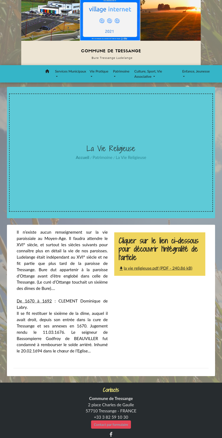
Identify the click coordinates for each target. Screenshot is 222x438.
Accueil (82, 157)
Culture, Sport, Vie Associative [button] (148, 73)
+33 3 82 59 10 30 (111, 417)
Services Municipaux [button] (70, 71)
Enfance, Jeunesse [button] (196, 71)
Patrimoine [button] (121, 71)
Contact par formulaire (111, 424)
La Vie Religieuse (131, 157)
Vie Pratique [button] (99, 71)
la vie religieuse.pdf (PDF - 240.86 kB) (155, 268)
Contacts (111, 390)
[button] (47, 72)
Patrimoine (102, 157)
